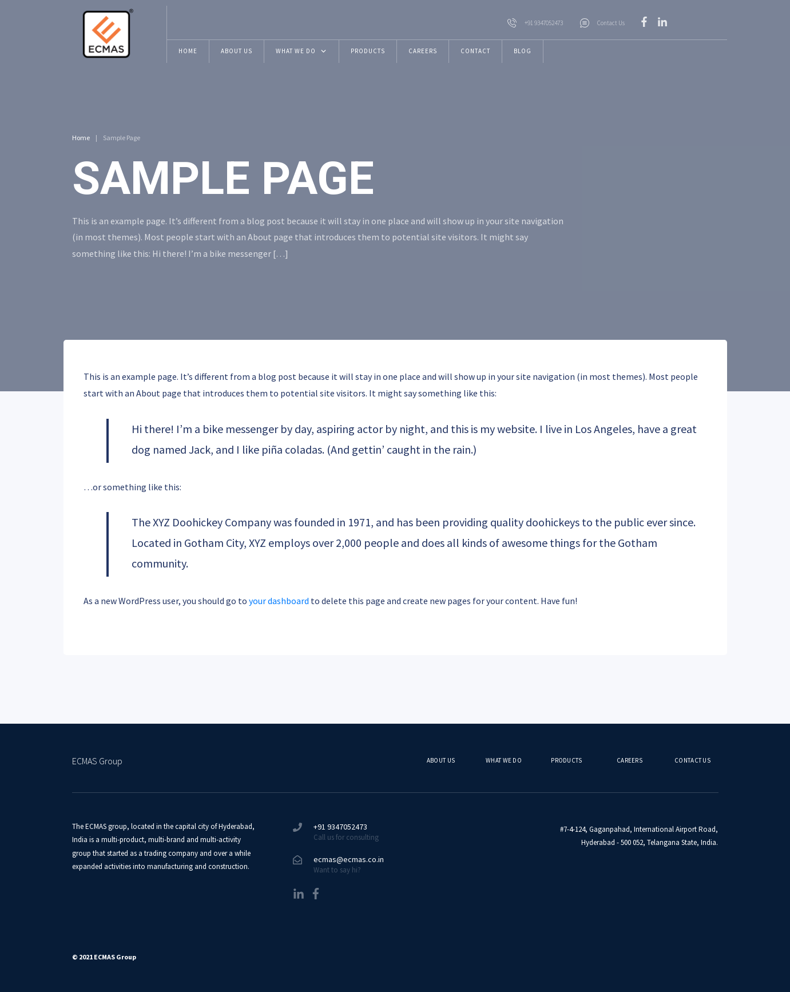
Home (81, 137)
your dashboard (279, 600)
